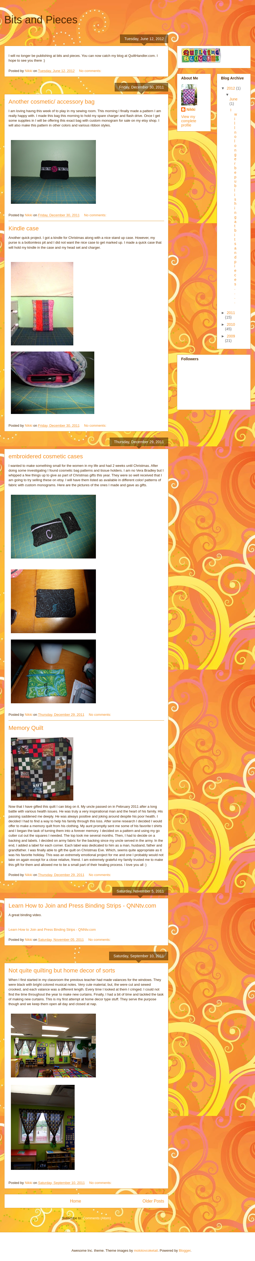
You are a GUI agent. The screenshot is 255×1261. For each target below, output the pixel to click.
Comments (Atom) (97, 1218)
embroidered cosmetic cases (45, 456)
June (233, 99)
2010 (231, 324)
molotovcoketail (146, 1250)
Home (75, 1201)
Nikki (190, 109)
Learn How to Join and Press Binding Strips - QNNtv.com (82, 905)
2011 (231, 313)
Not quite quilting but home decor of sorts (61, 970)
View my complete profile (188, 121)
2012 (231, 88)
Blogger (184, 1250)
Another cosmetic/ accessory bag (51, 101)
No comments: (90, 71)
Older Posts (153, 1201)
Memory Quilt (25, 728)
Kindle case (23, 228)
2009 (231, 336)
